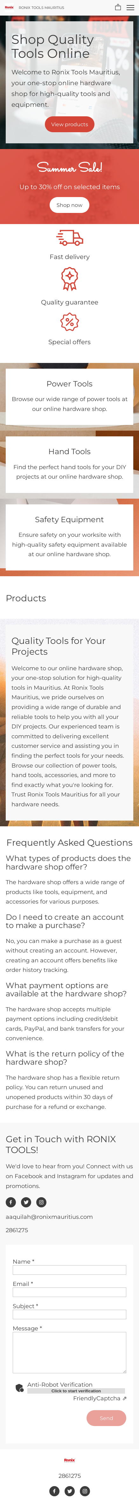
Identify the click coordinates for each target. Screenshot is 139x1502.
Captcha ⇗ (100, 1398)
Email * (23, 1283)
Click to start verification (76, 1391)
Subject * (25, 1306)
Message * (27, 1328)
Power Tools (69, 383)
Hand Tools (69, 451)
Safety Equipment (69, 519)
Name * (23, 1261)
